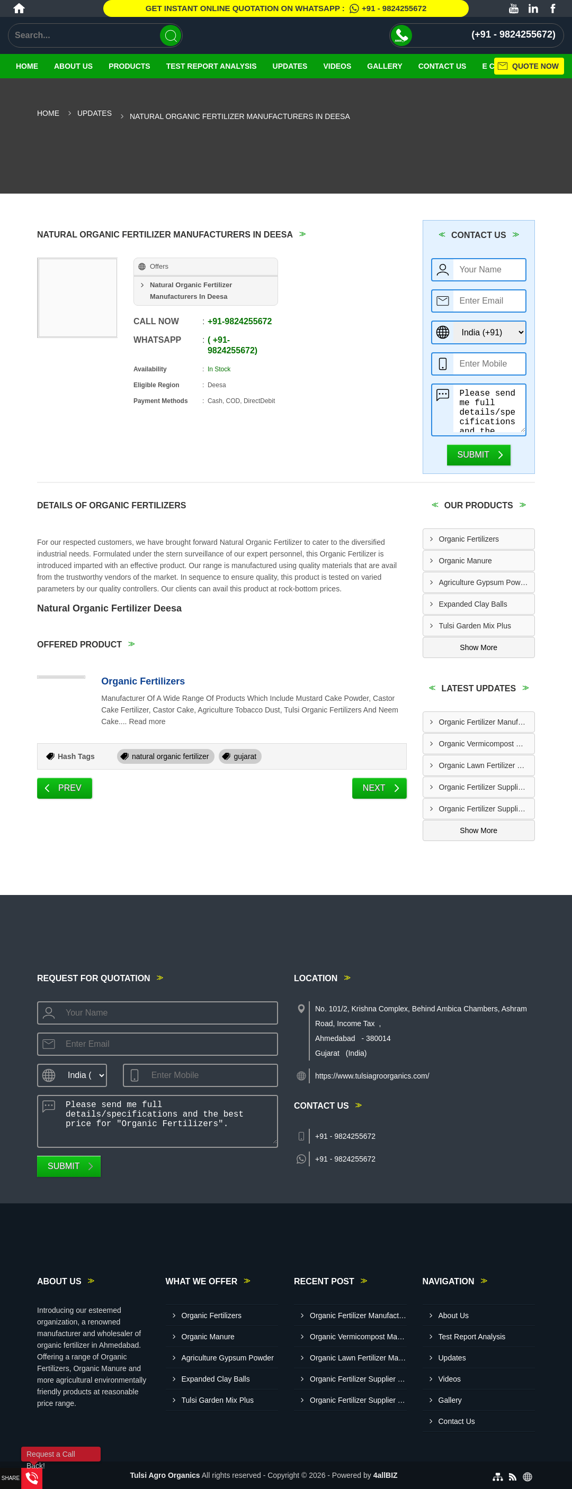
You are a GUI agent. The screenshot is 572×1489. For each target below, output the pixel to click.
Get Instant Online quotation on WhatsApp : (286, 8)
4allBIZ (385, 1475)
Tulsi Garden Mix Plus (475, 626)
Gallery (384, 66)
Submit (473, 454)
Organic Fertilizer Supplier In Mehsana (487, 787)
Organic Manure (465, 560)
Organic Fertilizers (143, 681)
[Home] (19, 8)
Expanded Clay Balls (473, 604)
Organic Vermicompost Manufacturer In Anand (487, 743)
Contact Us (457, 1421)
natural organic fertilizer (170, 756)
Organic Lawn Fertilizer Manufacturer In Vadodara (487, 765)
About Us (73, 66)
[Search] (170, 35)
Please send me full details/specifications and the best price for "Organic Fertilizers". (489, 408)
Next (374, 787)
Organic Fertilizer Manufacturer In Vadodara (487, 722)
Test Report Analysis (211, 66)
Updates (290, 66)
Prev (70, 787)
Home (27, 66)
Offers (159, 266)
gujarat (245, 756)
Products (129, 66)
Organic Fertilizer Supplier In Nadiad (487, 809)
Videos (337, 66)
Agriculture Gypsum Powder (485, 582)
